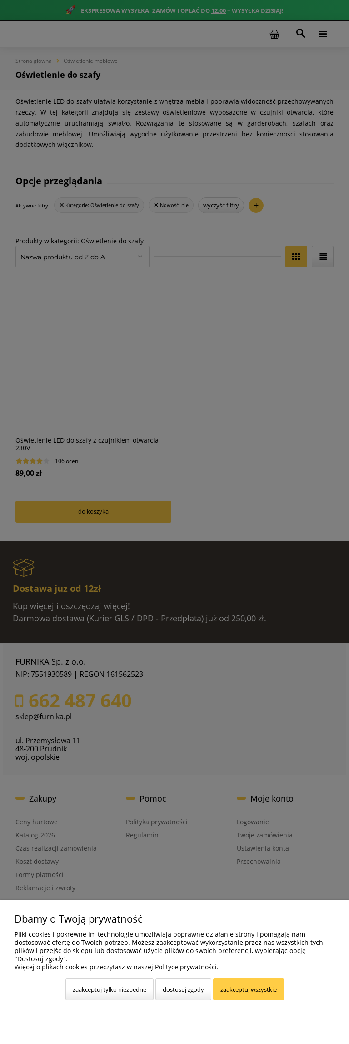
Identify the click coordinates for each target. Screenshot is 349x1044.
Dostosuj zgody (183, 989)
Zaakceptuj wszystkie (248, 989)
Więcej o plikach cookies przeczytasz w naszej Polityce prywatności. (117, 967)
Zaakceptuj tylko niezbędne (109, 989)
